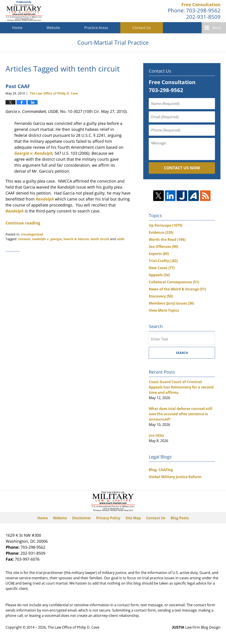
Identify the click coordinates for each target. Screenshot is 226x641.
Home (17, 27)
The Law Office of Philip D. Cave (73, 627)
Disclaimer (81, 518)
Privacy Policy (108, 518)
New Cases (162, 267)
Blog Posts (180, 518)
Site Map (133, 518)
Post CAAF (18, 86)
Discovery (161, 296)
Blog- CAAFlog (161, 469)
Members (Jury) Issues (171, 303)
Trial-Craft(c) (163, 260)
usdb (120, 239)
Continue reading (23, 223)
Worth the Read (167, 239)
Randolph (45, 199)
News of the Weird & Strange (177, 289)
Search (182, 353)
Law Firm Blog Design (196, 627)
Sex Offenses (163, 246)
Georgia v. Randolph (33, 153)
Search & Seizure (76, 239)
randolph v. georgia (47, 239)
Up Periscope (165, 225)
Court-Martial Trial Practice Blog (24, 11)
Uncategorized (32, 234)
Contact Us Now (182, 167)
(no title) (156, 435)
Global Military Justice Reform (175, 476)
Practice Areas (96, 27)
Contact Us (141, 27)
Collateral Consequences (174, 282)
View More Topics (164, 310)
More (216, 27)
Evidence (161, 232)
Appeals (159, 274)
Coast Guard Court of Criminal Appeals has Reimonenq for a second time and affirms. (181, 387)
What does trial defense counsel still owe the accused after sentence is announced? (180, 414)
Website (53, 27)
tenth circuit (99, 239)
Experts (159, 253)
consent (24, 239)
